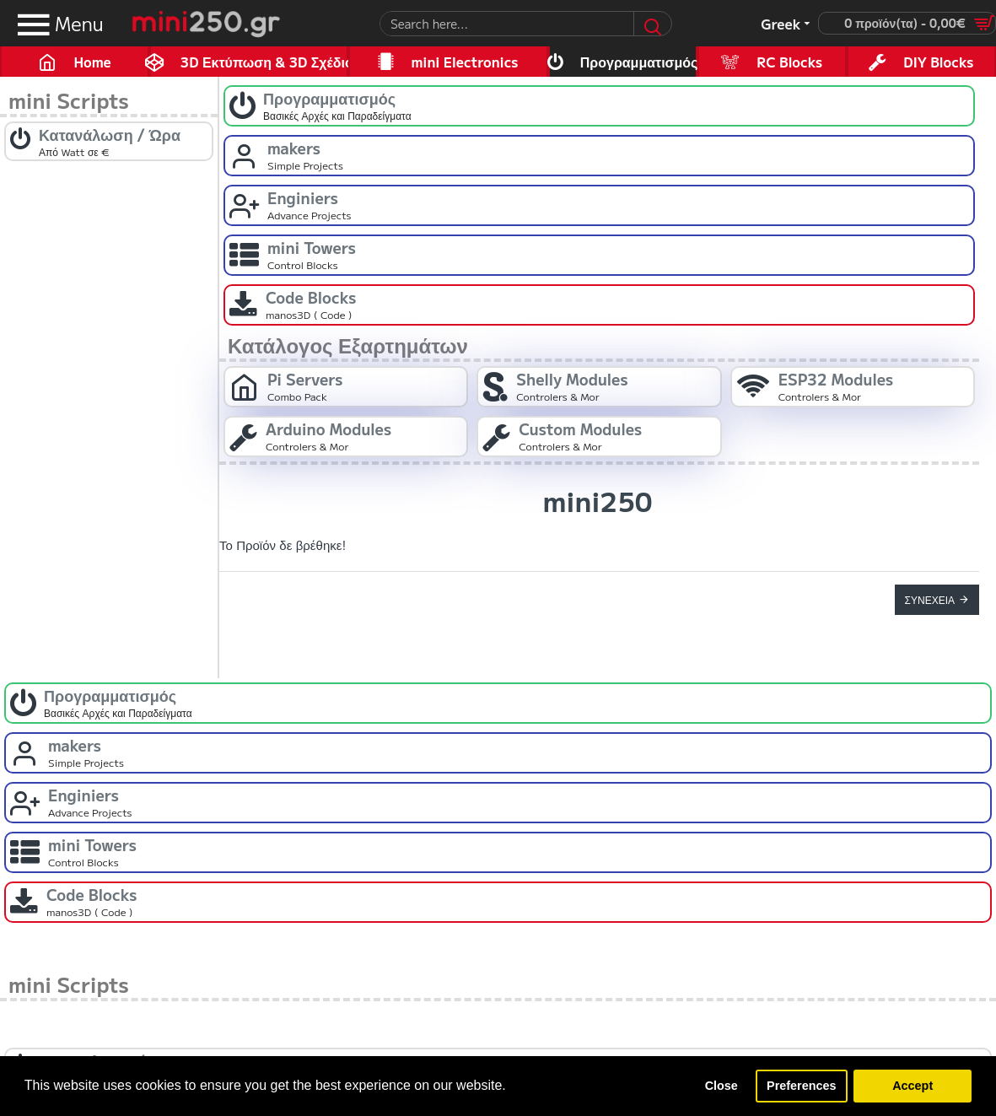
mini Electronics (464, 61)
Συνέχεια (930, 599)
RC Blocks (789, 61)
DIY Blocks (938, 61)
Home (91, 61)
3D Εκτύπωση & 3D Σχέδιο (264, 61)
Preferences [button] (801, 1085)
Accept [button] (912, 1085)
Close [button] (721, 1085)
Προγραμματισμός (638, 61)
